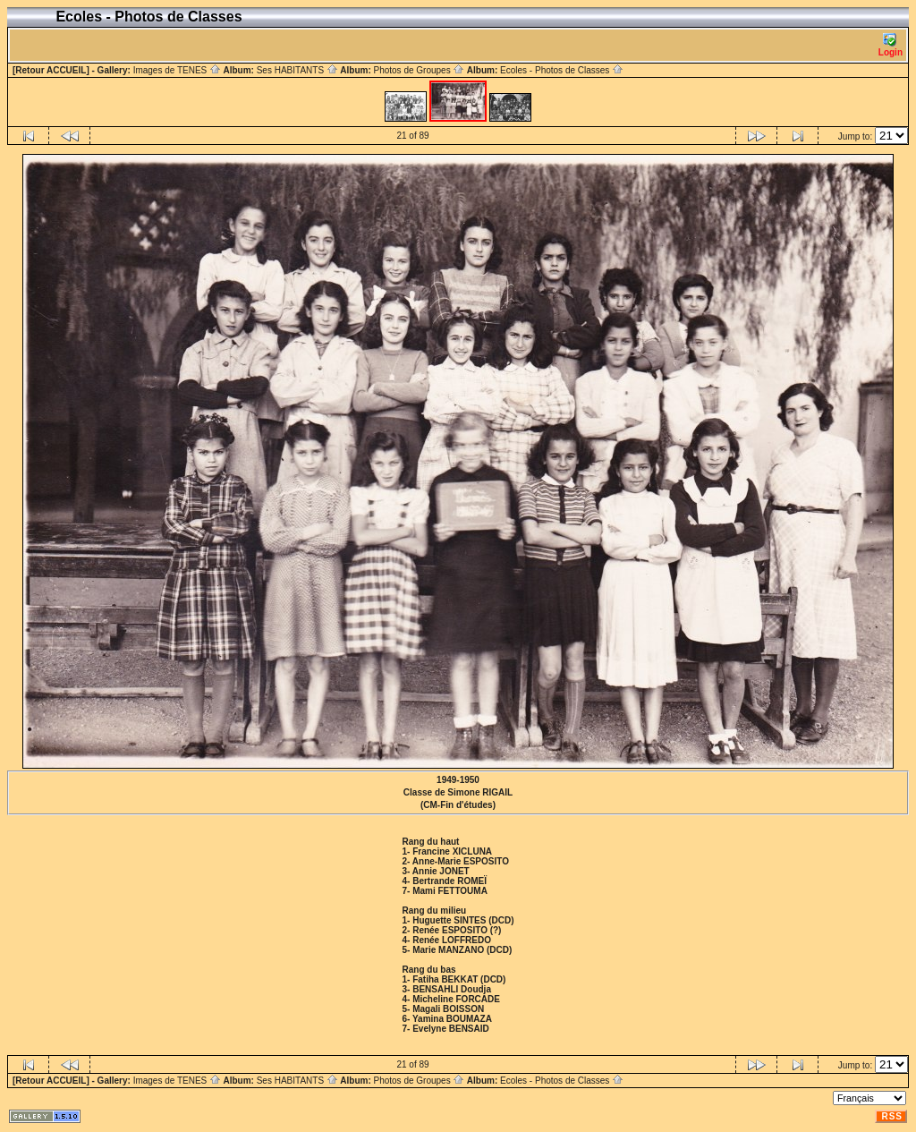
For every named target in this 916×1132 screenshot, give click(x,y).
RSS (892, 1116)
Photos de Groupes (418, 70)
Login (890, 45)
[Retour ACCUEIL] (51, 70)
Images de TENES (177, 70)
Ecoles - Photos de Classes (561, 70)
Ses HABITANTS (297, 70)
